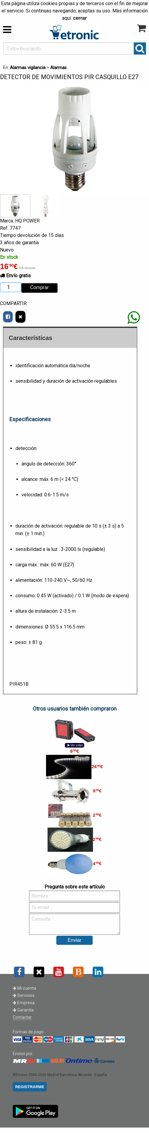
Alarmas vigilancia (27, 67)
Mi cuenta (24, 988)
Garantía (23, 1010)
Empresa (24, 1002)
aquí (66, 18)
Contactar (22, 1017)
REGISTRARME (29, 1087)
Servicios (24, 995)
